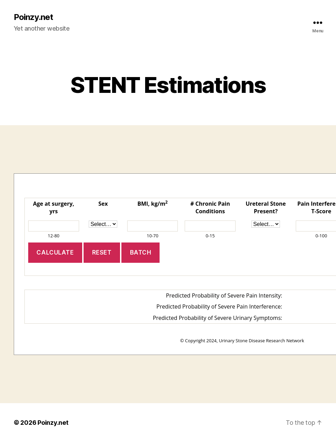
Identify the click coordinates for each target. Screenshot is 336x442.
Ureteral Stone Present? (266, 207)
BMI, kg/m (152, 203)
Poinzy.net (33, 17)
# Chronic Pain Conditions (210, 207)
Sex (103, 203)
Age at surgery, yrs (53, 207)
